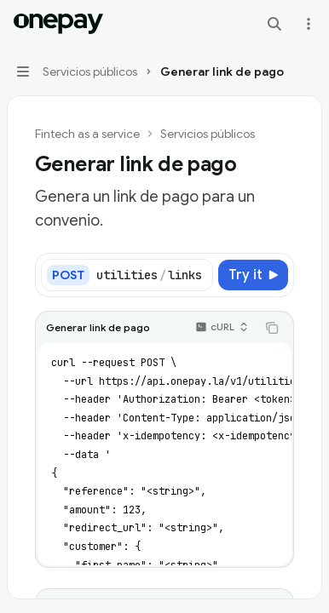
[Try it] (253, 275)
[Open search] (274, 23)
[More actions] (306, 24)
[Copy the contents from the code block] (272, 328)
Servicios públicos (207, 133)
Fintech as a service (87, 133)
